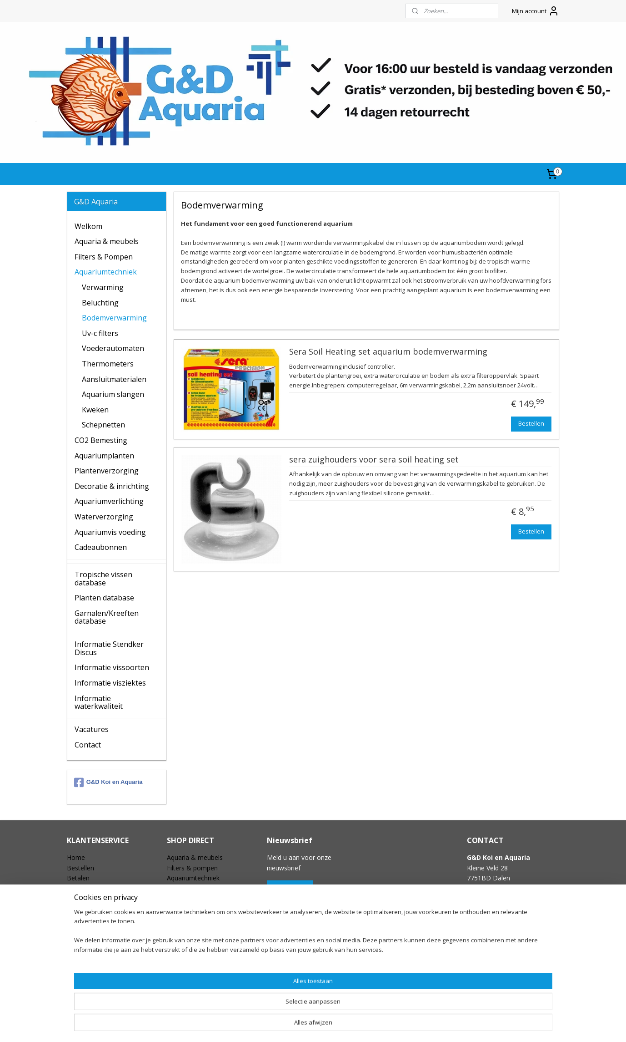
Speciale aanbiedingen (199, 959)
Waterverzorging (104, 517)
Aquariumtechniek (106, 272)
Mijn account (535, 10)
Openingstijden (89, 959)
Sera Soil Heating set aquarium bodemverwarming (388, 352)
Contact (88, 745)
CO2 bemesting (189, 888)
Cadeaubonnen (101, 547)
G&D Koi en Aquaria (108, 782)
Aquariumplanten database (206, 980)
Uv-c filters (100, 333)
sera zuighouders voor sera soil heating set (374, 460)
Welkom (88, 226)
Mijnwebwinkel (410, 1025)
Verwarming (103, 287)
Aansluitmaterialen (114, 379)
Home (76, 857)
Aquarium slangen (113, 394)
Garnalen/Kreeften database (107, 617)
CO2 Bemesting (101, 440)
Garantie (79, 908)
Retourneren (85, 898)
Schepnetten (103, 425)
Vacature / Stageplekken (102, 949)
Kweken (95, 410)
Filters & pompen (192, 868)
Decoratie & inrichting (112, 486)
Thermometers (108, 364)
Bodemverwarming (114, 318)
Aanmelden (290, 888)
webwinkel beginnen (331, 1025)
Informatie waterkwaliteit (99, 702)
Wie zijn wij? (84, 939)
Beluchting (100, 303)
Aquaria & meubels (107, 241)
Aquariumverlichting (109, 501)
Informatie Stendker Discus (109, 648)
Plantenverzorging (107, 471)
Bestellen (531, 423)
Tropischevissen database (205, 970)
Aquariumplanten (104, 456)
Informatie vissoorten (112, 667)
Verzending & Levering (100, 888)
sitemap (277, 1025)
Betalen (78, 878)
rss (296, 1025)
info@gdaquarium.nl (496, 908)
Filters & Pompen (104, 257)
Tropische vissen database (103, 578)
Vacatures (92, 729)
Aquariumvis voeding (110, 532)
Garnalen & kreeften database (211, 990)
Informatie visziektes (110, 683)
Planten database (104, 598)
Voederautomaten (113, 348)
